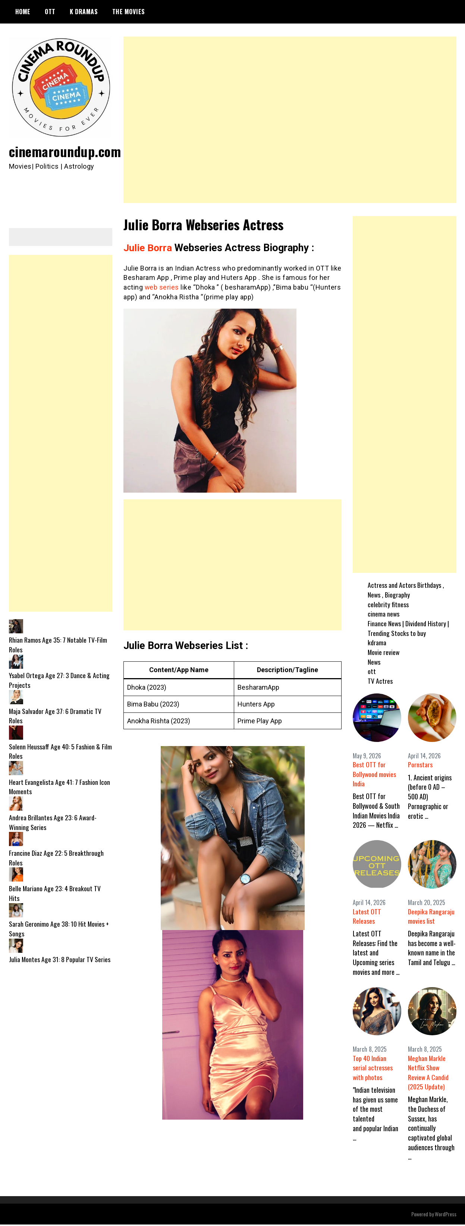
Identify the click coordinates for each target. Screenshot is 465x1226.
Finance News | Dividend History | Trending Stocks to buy (408, 628)
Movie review (384, 652)
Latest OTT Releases (367, 916)
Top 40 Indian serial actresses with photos (373, 1069)
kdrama (377, 642)
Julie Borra (148, 248)
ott (372, 671)
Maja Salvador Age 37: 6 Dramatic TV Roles (55, 716)
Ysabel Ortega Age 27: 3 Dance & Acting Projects (59, 680)
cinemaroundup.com (66, 151)
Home (23, 11)
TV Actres (380, 681)
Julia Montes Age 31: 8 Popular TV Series (60, 959)
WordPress (445, 1215)
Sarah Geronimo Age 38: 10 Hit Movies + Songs (59, 928)
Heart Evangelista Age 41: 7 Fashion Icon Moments (59, 786)
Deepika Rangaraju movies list (431, 916)
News (374, 662)
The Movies (128, 11)
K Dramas (84, 11)
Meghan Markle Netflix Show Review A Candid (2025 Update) (428, 1074)
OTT (50, 11)
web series (162, 287)
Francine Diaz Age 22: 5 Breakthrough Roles (56, 857)
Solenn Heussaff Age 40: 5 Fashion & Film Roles (60, 751)
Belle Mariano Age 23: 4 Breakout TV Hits (55, 893)
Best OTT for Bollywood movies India (374, 774)
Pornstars (420, 764)
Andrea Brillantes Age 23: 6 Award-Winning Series (53, 822)
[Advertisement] (289, 120)
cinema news (384, 613)
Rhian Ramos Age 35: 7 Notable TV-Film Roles (58, 644)
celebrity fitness (388, 604)
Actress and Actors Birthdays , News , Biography (406, 589)
